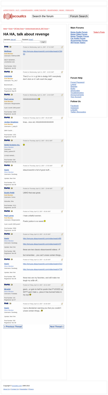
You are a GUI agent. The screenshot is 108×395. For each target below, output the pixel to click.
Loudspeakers (27, 10)
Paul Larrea (9, 99)
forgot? (31, 39)
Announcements (77, 95)
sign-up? (13, 39)
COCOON (8, 76)
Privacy (31, 389)
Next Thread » (56, 326)
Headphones (52, 10)
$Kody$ (7, 289)
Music (61, 10)
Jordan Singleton (11, 122)
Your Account (76, 97)
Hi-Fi (17, 10)
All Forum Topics (78, 43)
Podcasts (70, 10)
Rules (73, 89)
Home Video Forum (79, 34)
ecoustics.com (17, 386)
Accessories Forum (79, 40)
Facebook (75, 106)
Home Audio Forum (79, 32)
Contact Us (15, 389)
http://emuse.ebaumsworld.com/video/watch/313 (42, 264)
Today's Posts (99, 32)
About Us (6, 389)
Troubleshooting (77, 93)
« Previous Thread (13, 326)
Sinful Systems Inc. (12, 145)
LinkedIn (74, 110)
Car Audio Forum (78, 38)
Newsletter (23, 389)
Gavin (6, 170)
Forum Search (79, 16)
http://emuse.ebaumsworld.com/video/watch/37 (42, 244)
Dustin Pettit (9, 193)
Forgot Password (77, 82)
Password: (31, 41)
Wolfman (7, 51)
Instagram (75, 108)
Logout (73, 84)
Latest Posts (8, 10)
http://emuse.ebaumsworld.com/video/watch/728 (42, 269)
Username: (13, 41)
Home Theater (40, 10)
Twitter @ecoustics (78, 112)
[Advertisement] (33, 355)
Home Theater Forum (80, 36)
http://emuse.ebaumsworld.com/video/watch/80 (42, 239)
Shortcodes (75, 91)
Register (74, 86)
